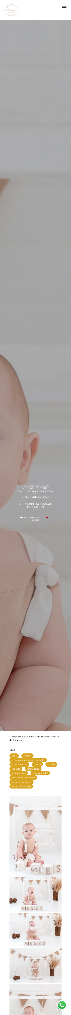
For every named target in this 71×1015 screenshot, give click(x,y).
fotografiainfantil (21, 782)
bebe (14, 755)
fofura (37, 764)
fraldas (51, 764)
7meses (27, 755)
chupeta (15, 768)
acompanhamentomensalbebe (28, 760)
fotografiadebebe (21, 786)
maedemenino (19, 764)
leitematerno (18, 773)
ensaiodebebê (40, 773)
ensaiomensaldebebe (23, 777)
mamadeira (33, 768)
